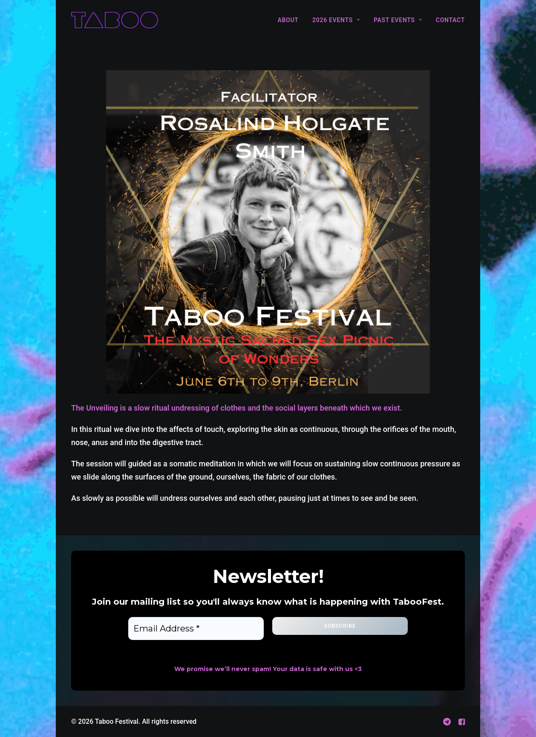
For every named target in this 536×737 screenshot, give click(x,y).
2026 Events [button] (336, 20)
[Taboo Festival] (114, 20)
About (287, 20)
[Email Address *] (196, 628)
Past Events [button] (398, 20)
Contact (450, 20)
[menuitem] (290, 20)
